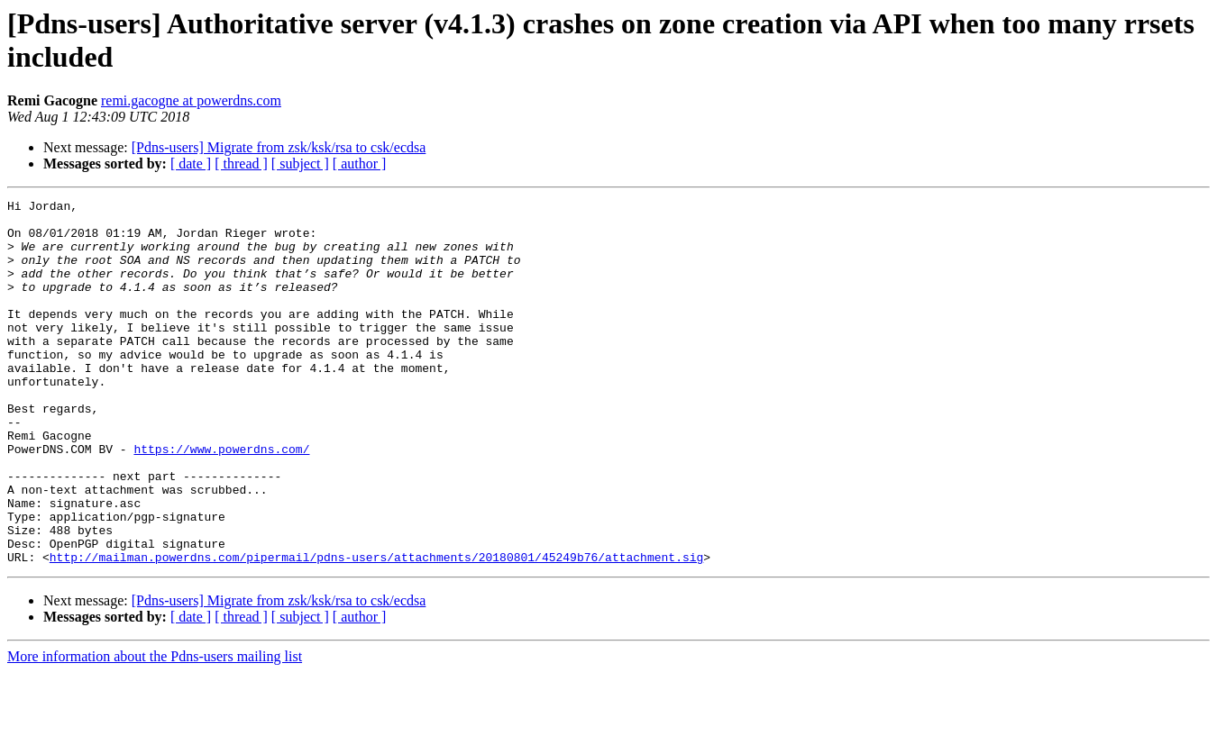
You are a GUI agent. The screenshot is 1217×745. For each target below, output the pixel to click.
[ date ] (190, 163)
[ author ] (360, 163)
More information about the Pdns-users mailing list (154, 729)
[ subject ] (300, 163)
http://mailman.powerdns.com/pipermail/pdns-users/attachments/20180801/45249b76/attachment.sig (376, 630)
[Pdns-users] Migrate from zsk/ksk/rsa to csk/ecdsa (279, 147)
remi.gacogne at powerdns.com (191, 100)
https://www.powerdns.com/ (221, 500)
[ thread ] (241, 163)
